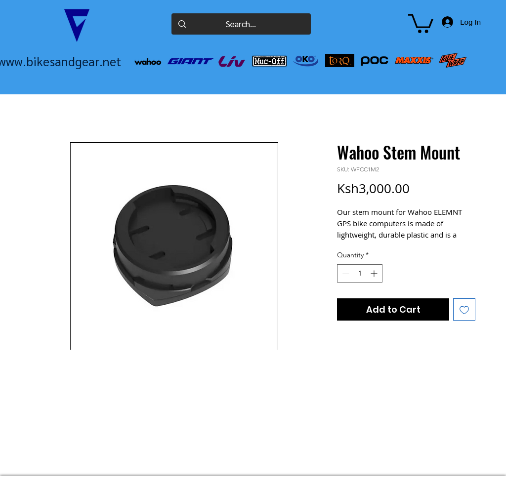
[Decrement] (344, 273)
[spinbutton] (360, 273)
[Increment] (375, 273)
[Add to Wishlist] (464, 309)
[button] (420, 22)
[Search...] (241, 24)
